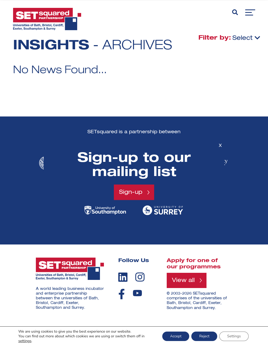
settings (24, 341)
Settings (234, 336)
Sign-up (130, 192)
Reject (204, 336)
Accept (175, 336)
